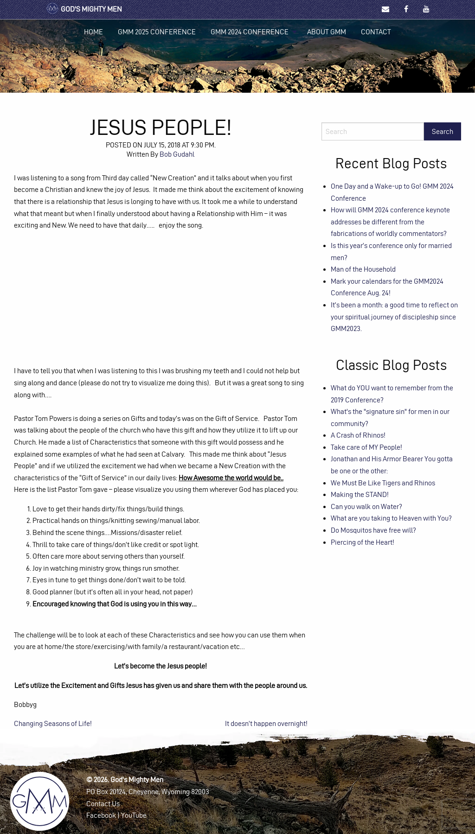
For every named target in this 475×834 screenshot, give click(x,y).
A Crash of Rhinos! (358, 435)
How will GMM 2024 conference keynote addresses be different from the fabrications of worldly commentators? (390, 221)
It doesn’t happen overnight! (266, 723)
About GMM (326, 32)
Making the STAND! (360, 494)
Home (93, 32)
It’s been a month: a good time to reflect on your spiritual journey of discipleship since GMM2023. (394, 316)
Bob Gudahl (177, 154)
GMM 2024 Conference (250, 32)
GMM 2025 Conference (157, 32)
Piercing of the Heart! (362, 542)
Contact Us (103, 804)
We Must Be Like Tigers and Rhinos (383, 483)
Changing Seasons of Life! (53, 723)
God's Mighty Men (83, 9)
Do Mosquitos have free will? (373, 530)
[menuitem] (93, 32)
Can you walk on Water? (366, 506)
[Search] (372, 131)
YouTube (134, 815)
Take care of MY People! (366, 447)
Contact (376, 32)
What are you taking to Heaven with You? (391, 518)
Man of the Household (363, 269)
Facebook (101, 815)
